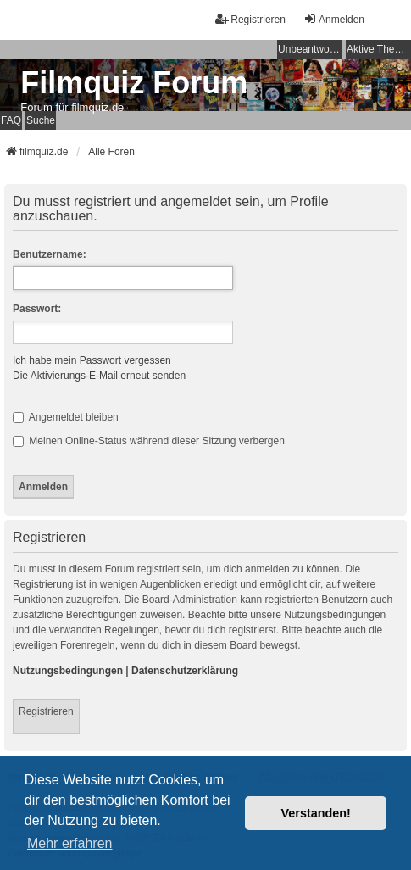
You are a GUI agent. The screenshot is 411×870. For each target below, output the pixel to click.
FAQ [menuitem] (11, 120)
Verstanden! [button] (316, 813)
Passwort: (37, 309)
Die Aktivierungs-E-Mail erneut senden (99, 376)
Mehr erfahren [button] (70, 843)
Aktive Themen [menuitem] (379, 49)
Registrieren (46, 711)
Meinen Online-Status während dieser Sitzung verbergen (149, 441)
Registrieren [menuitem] (250, 19)
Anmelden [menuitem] (333, 19)
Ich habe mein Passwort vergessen (92, 360)
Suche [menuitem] (40, 120)
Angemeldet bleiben (66, 417)
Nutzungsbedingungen (68, 671)
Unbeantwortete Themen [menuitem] (310, 49)
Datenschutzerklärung (184, 671)
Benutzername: (49, 254)
